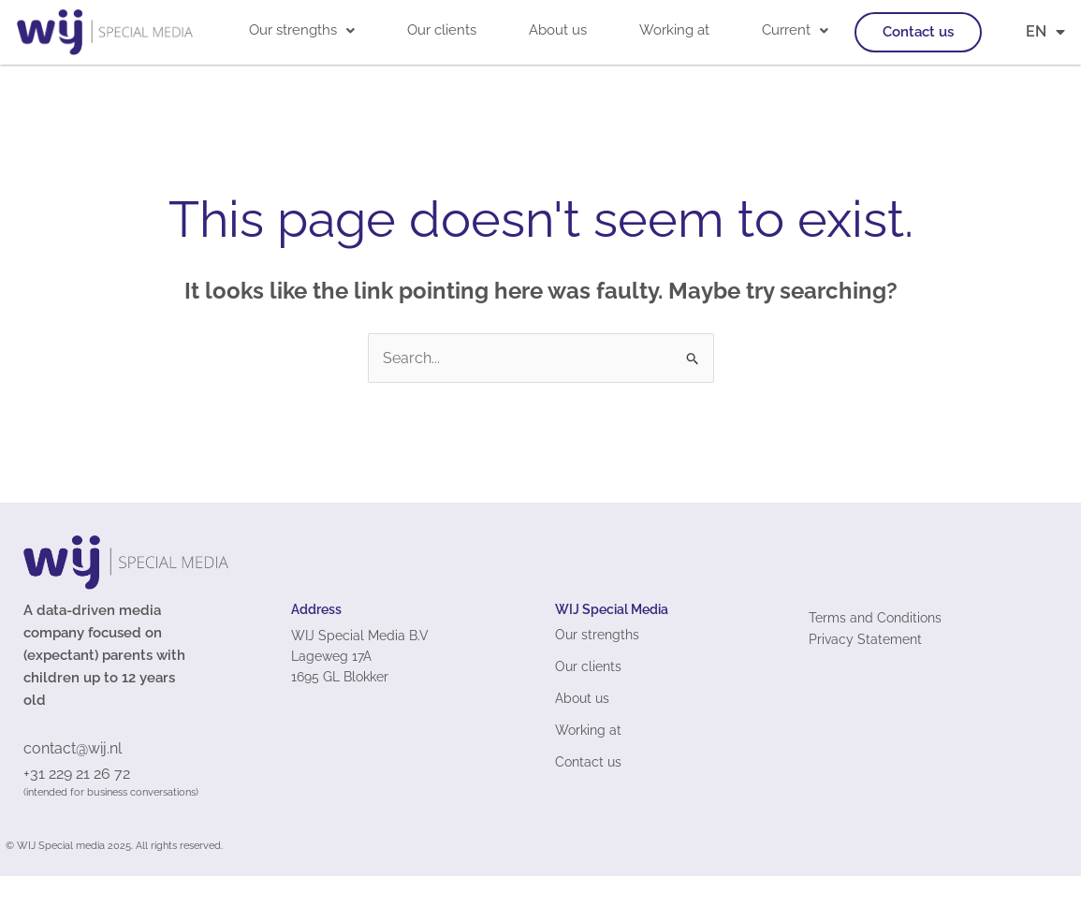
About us (558, 30)
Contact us (918, 31)
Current (795, 30)
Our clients (441, 30)
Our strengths (302, 30)
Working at (674, 30)
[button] (302, 30)
